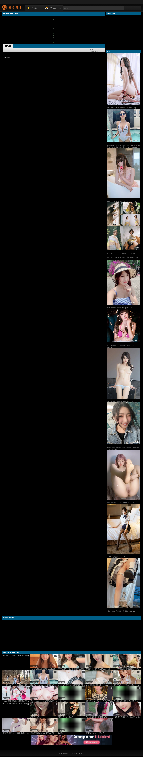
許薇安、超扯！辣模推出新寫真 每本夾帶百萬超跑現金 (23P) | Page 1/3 (123, 448)
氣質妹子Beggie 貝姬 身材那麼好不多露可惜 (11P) (99, 701)
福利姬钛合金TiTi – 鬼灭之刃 (95, 733)
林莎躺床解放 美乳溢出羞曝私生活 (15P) (127, 685)
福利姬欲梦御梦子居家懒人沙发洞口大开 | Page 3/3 (122, 503)
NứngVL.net (12, 7)
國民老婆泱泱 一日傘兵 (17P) (67, 717)
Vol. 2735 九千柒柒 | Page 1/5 (116, 557)
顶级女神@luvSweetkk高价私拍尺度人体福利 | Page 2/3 (122, 258)
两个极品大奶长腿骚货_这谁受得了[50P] (126, 701)
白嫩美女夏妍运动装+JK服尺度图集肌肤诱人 (71, 685)
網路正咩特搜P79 (36, 717)
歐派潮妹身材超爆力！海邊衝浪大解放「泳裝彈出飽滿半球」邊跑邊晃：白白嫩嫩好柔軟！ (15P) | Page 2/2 (123, 146)
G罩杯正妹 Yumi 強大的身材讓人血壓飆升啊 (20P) (71, 669)
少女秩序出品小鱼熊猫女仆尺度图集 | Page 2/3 (121, 611)
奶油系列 (61, 733)
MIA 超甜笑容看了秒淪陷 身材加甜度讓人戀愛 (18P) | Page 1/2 (123, 346)
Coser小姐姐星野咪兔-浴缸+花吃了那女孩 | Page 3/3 (122, 201)
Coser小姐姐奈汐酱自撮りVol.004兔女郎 (99, 685)
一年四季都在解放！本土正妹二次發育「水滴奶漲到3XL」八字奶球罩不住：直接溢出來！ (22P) (16, 685)
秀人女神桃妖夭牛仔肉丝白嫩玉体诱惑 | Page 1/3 (121, 401)
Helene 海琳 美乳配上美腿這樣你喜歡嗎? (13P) (16, 701)
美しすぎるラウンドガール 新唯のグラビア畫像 (121, 253)
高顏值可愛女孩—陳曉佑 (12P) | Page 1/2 (119, 308)
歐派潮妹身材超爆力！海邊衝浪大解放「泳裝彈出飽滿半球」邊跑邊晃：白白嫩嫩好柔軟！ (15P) (44, 685)
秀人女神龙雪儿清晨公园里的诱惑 (97, 717)
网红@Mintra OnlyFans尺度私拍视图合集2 (44, 701)
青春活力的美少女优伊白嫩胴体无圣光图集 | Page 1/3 (123, 108)
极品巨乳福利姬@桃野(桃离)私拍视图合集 (16, 704)
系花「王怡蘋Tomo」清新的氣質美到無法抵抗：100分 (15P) (16, 733)
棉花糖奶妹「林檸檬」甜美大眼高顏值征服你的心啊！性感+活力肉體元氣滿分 (99, 669)
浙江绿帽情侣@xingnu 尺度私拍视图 (42, 733)
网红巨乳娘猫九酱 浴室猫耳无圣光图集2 (43, 669)
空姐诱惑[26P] (62, 701)
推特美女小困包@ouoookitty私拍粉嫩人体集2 (16, 655)
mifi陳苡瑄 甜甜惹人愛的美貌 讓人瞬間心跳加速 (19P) (127, 717)
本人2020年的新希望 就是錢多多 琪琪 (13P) (127, 669)
